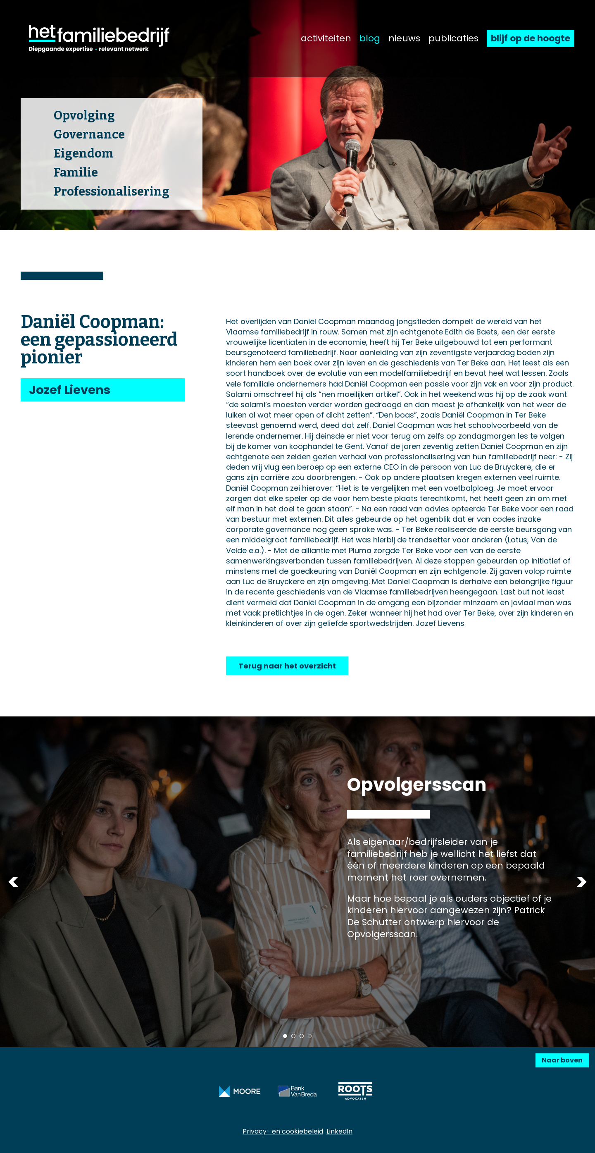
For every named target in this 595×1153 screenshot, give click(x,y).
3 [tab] (302, 1036)
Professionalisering (111, 191)
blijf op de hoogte (530, 38)
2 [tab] (293, 1036)
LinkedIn (339, 1131)
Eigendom (84, 153)
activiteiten (326, 38)
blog (369, 38)
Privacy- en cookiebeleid (283, 1131)
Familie (76, 172)
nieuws (404, 38)
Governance (89, 134)
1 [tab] (285, 1036)
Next (581, 882)
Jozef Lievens (69, 390)
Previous (13, 882)
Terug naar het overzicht (287, 666)
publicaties (453, 38)
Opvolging (84, 115)
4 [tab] (310, 1036)
